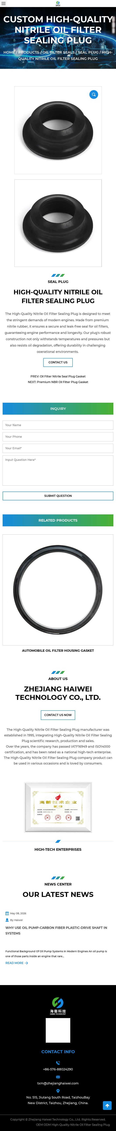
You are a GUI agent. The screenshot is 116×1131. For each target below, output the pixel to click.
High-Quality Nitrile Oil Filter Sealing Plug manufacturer (57, 730)
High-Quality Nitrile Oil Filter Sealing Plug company (51, 758)
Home (9, 52)
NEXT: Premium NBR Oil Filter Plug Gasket (58, 382)
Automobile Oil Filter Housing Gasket (58, 651)
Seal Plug (88, 52)
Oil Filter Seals (59, 52)
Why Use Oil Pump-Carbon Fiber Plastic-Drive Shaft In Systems (56, 930)
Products (28, 52)
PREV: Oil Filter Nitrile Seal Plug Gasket (58, 376)
